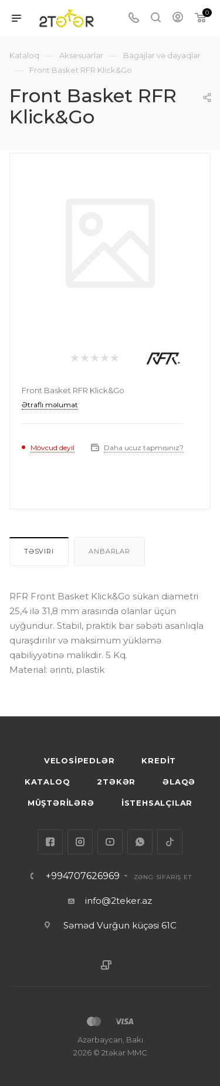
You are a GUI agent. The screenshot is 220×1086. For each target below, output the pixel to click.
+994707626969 (83, 876)
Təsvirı (39, 551)
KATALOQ (47, 781)
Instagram (80, 841)
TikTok (169, 841)
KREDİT (158, 760)
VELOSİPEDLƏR (79, 760)
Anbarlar (109, 551)
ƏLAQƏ (179, 781)
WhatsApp (140, 841)
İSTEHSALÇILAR (156, 802)
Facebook (50, 841)
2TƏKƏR (116, 781)
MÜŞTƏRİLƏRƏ (61, 802)
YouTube (110, 841)
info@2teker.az (118, 900)
